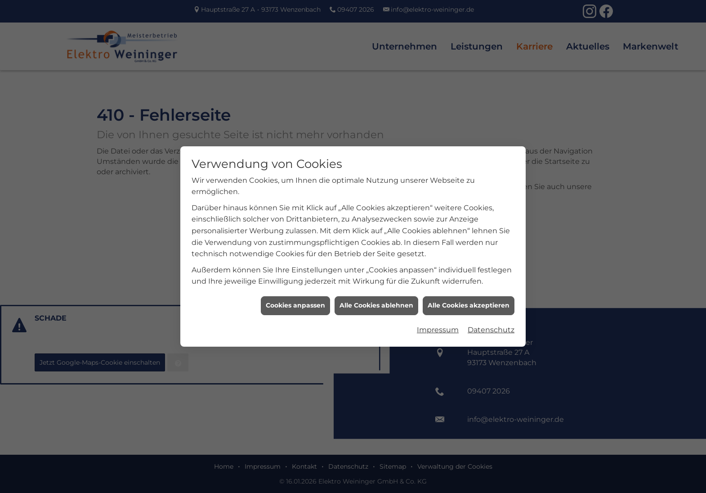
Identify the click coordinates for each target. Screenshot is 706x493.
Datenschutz (491, 326)
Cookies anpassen (295, 302)
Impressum (438, 326)
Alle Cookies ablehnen (376, 302)
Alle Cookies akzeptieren (468, 302)
